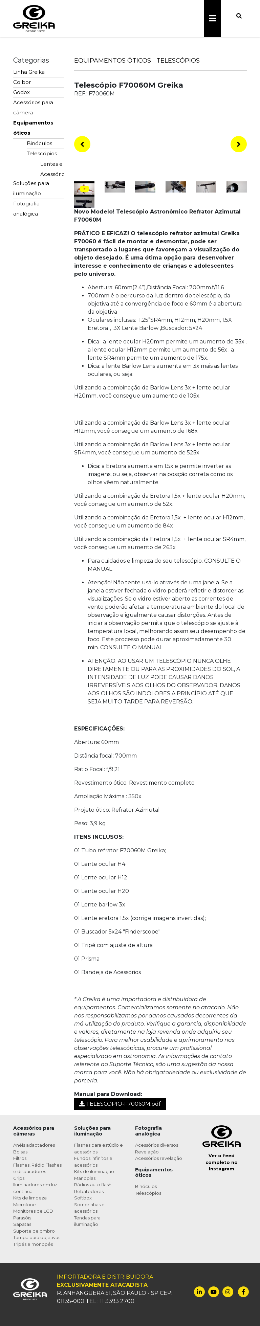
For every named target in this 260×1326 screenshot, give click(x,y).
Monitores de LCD (33, 1211)
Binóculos (39, 143)
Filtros (19, 1158)
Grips (18, 1178)
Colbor (22, 82)
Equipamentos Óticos (112, 60)
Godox (21, 92)
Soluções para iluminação (31, 188)
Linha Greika (29, 72)
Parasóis (22, 1217)
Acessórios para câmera (33, 107)
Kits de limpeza (30, 1197)
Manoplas (84, 1178)
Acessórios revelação (158, 1158)
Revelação (147, 1151)
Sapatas (22, 1224)
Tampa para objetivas (36, 1237)
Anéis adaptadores (34, 1145)
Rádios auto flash (92, 1184)
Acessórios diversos (156, 1145)
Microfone (24, 1204)
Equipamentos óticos (33, 127)
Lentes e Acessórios (52, 169)
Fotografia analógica (26, 208)
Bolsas (20, 1151)
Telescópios (42, 153)
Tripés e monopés (33, 1244)
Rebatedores (89, 1191)
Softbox (83, 1197)
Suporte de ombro (34, 1231)
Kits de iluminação (94, 1171)
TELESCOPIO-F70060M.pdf (120, 1104)
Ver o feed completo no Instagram (221, 1162)
